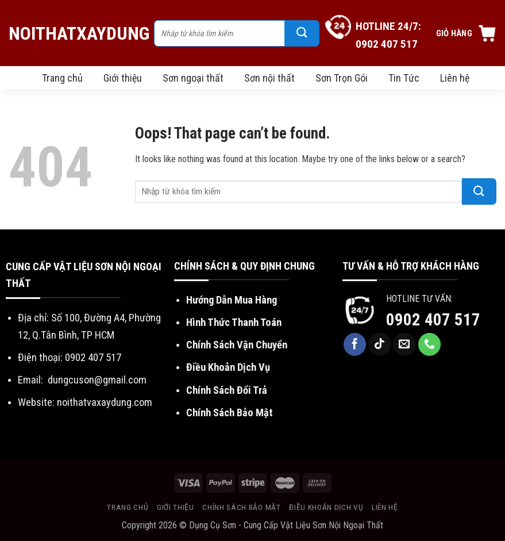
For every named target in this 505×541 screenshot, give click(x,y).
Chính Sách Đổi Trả (226, 390)
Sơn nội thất (269, 78)
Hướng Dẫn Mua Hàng (231, 300)
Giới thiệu (122, 78)
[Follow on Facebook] (355, 344)
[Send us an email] (404, 344)
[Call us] (429, 344)
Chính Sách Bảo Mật (229, 412)
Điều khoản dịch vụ (326, 507)
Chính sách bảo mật (241, 507)
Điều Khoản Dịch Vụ (228, 367)
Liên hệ (454, 78)
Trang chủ (62, 78)
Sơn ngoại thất (193, 78)
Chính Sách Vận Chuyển (236, 345)
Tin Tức (403, 78)
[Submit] (302, 33)
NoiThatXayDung (75, 33)
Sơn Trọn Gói (341, 78)
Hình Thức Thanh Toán (234, 322)
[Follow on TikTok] (379, 344)
